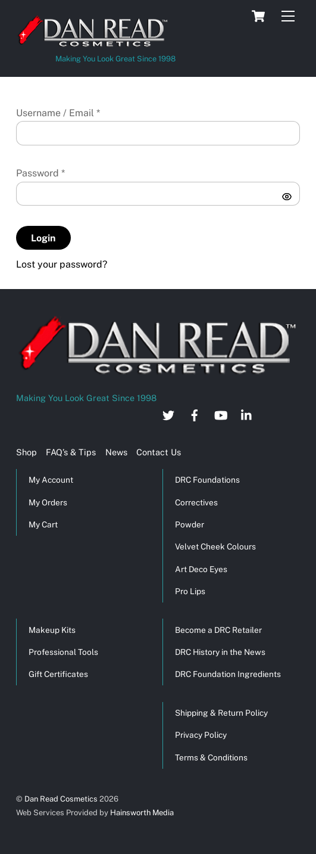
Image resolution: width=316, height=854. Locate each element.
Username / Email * (58, 113)
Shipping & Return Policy (221, 713)
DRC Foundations (207, 480)
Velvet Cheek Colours (215, 546)
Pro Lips (190, 591)
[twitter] (168, 414)
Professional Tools (63, 652)
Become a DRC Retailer (218, 630)
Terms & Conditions (211, 757)
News (116, 452)
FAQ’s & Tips (71, 452)
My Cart (43, 524)
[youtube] (221, 414)
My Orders (48, 502)
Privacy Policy (201, 735)
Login (43, 238)
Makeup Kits (52, 630)
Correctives (196, 502)
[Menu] (288, 16)
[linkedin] (247, 414)
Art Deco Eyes (201, 569)
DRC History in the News (220, 652)
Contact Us (158, 452)
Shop (26, 452)
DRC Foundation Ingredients (228, 674)
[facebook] (195, 414)
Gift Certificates (58, 674)
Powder (189, 524)
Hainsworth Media (141, 812)
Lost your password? (61, 264)
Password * (40, 173)
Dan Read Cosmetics (61, 798)
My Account (51, 480)
